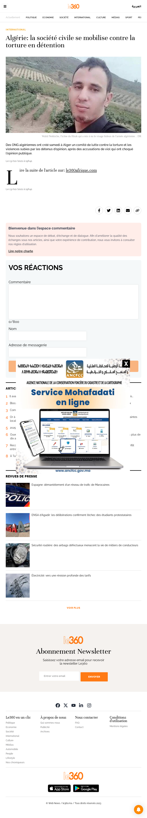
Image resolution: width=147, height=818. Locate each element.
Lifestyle (10, 758)
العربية (136, 6)
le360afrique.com (81, 170)
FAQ (77, 722)
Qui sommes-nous (50, 722)
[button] (138, 809)
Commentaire (20, 282)
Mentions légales (119, 726)
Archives (45, 731)
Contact (79, 727)
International (82, 17)
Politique (31, 17)
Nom (13, 329)
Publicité (45, 727)
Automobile (12, 749)
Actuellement (13, 17)
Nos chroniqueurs (15, 762)
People (9, 753)
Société (64, 17)
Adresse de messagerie (28, 345)
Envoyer (94, 676)
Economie (48, 17)
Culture (101, 17)
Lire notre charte (20, 251)
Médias (116, 17)
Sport (128, 17)
